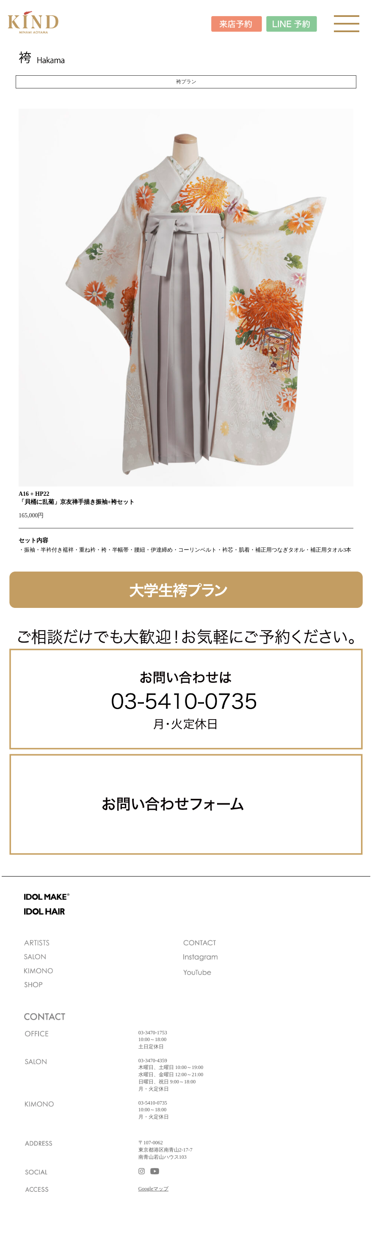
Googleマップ (153, 1189)
